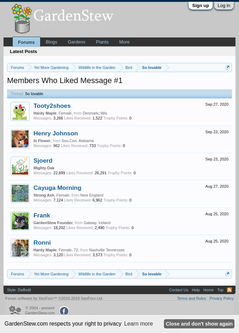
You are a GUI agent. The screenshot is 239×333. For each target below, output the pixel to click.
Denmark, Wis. (95, 113)
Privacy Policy (222, 298)
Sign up (200, 5)
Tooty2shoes (52, 105)
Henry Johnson (55, 133)
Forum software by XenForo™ (54, 298)
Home (208, 290)
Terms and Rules (191, 298)
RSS (229, 289)
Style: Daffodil (19, 290)
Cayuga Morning (57, 187)
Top (220, 290)
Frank (41, 215)
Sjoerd (43, 160)
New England (91, 195)
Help (196, 290)
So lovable (34, 94)
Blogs (51, 42)
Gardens (76, 42)
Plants (102, 42)
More (124, 42)
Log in (224, 5)
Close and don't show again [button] (199, 324)
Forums (26, 42)
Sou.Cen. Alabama (77, 141)
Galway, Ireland (97, 223)
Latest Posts (23, 51)
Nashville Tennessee (107, 250)
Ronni (42, 242)
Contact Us (178, 290)
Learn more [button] (138, 324)
